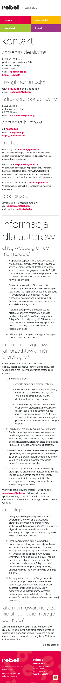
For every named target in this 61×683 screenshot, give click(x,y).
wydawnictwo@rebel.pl (22, 115)
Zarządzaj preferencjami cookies (55, 677)
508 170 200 (12, 129)
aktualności (11, 28)
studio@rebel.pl (24, 209)
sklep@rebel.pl (18, 71)
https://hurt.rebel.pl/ (13, 135)
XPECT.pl (16, 673)
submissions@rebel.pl (18, 206)
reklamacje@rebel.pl (20, 92)
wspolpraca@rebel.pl (26, 164)
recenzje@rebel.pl (38, 182)
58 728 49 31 (12, 88)
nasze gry (10, 20)
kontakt (39, 28)
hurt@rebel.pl (17, 132)
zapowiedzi (41, 20)
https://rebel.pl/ (11, 75)
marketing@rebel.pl (28, 149)
